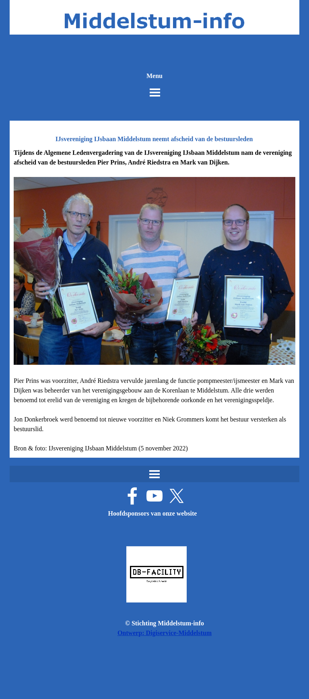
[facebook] (132, 496)
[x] (177, 496)
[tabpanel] (154, 300)
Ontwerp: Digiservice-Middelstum (164, 632)
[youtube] (154, 496)
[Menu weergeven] (155, 92)
